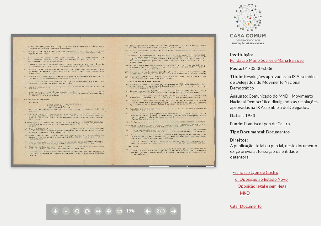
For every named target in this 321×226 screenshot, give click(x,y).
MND (245, 193)
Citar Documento (246, 206)
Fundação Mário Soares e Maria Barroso (267, 60)
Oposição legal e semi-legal (262, 186)
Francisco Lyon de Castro (255, 172)
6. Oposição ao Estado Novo (261, 179)
